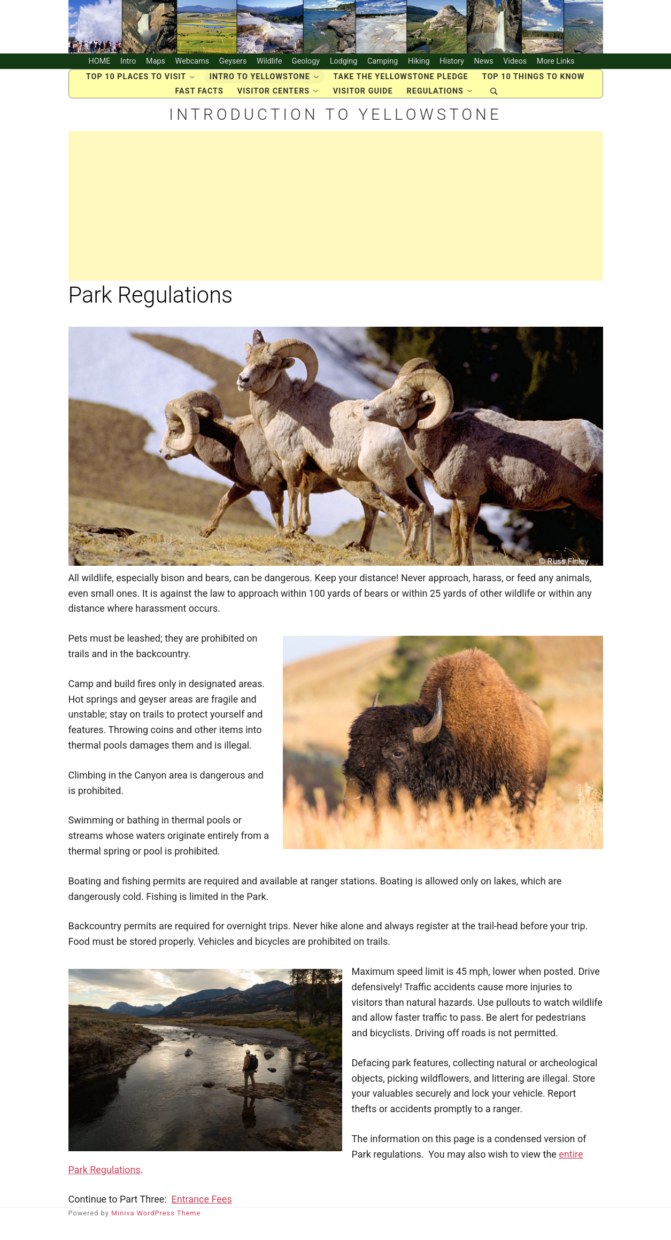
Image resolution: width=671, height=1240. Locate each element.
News (483, 66)
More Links (556, 66)
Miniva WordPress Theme (155, 1234)
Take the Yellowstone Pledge (400, 88)
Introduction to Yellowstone (335, 131)
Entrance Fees (202, 1220)
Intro (128, 66)
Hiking (419, 66)
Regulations (435, 102)
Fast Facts (199, 102)
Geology (306, 66)
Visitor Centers (273, 102)
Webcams (192, 66)
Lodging (344, 66)
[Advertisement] (335, 227)
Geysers (233, 66)
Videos (515, 66)
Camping (382, 66)
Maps (155, 66)
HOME (100, 66)
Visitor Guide (363, 102)
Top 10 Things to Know (533, 88)
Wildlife (269, 66)
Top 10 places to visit (136, 88)
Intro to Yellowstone (260, 88)
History (451, 66)
